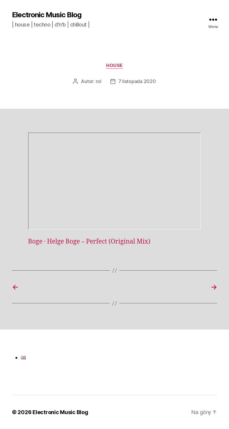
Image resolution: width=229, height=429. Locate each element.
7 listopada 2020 (137, 81)
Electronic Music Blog (46, 14)
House (114, 65)
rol (98, 81)
